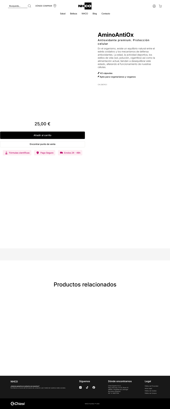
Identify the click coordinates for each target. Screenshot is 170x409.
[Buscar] (29, 6)
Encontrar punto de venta (42, 144)
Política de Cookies (150, 391)
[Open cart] (160, 6)
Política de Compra (151, 393)
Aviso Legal (148, 388)
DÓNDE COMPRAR (43, 6)
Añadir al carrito (42, 135)
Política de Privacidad (151, 386)
